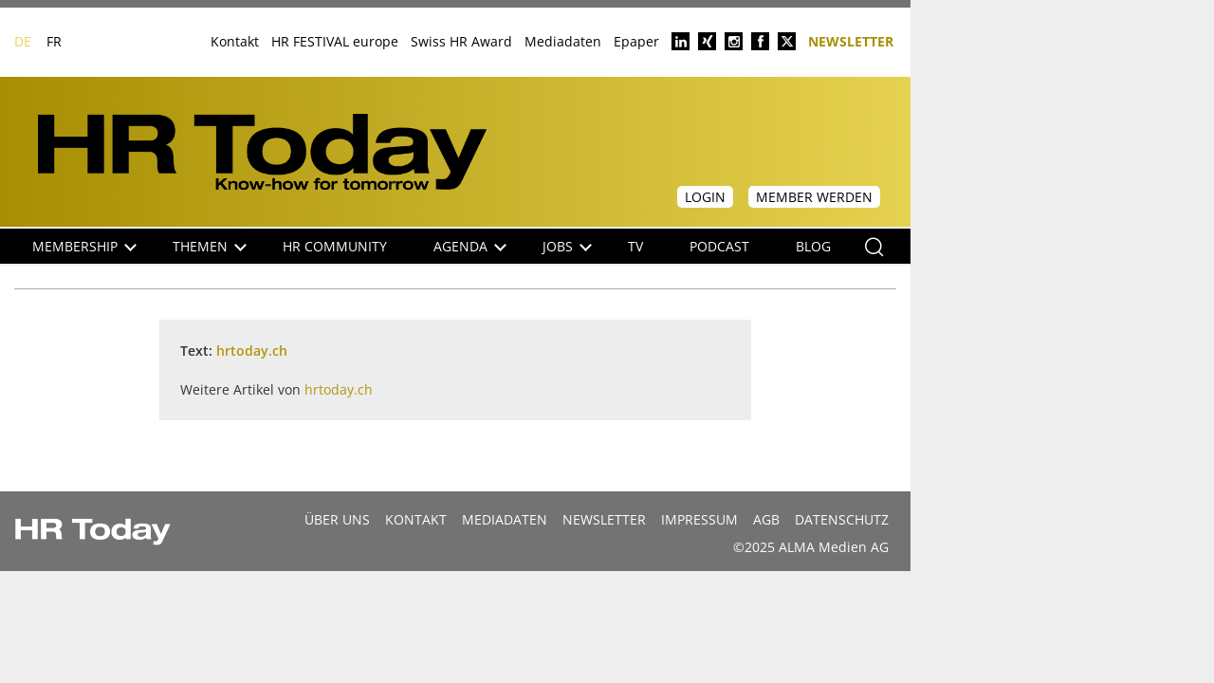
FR (54, 41)
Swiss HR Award (461, 41)
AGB (766, 519)
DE (22, 41)
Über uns (337, 519)
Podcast (719, 246)
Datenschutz (842, 519)
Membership (84, 246)
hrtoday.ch (251, 351)
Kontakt (235, 41)
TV (635, 246)
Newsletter (850, 40)
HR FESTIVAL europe (334, 41)
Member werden (814, 197)
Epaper (636, 41)
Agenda (469, 246)
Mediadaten (562, 41)
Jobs (567, 246)
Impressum (699, 519)
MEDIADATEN (504, 519)
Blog (813, 246)
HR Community (335, 246)
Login (705, 197)
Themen (210, 246)
